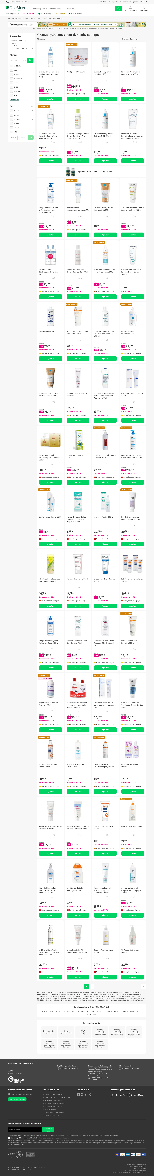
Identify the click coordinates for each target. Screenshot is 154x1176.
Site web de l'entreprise (54, 1113)
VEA (138, 1011)
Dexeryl (51, 1011)
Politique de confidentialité (136, 1165)
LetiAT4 (44, 1011)
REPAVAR (117, 1011)
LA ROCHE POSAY (69, 1011)
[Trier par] (137, 39)
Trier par (125, 39)
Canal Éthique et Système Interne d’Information (129, 1172)
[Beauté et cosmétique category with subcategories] (22, 40)
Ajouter (50, 99)
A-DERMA (90, 1011)
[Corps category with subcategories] (23, 43)
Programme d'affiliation (55, 1103)
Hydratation (47, 19)
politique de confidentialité (27, 1138)
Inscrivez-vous (48, 1129)
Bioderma (81, 1011)
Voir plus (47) (16, 100)
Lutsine (125, 1011)
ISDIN (89, 1014)
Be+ (94, 1014)
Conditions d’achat (139, 1168)
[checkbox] (22, 66)
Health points (50, 1109)
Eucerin (58, 1011)
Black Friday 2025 (52, 1116)
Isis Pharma (100, 1011)
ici (23, 1145)
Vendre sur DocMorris (53, 1106)
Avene (132, 1011)
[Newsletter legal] (9, 1138)
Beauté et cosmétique (27, 19)
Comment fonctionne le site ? (57, 1097)
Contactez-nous (17, 1099)
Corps (39, 19)
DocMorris (14, 19)
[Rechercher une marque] (18, 60)
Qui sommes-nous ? (53, 1094)
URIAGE (109, 1011)
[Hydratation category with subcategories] (24, 46)
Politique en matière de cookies (135, 1170)
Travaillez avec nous (53, 1100)
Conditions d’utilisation (137, 1167)
